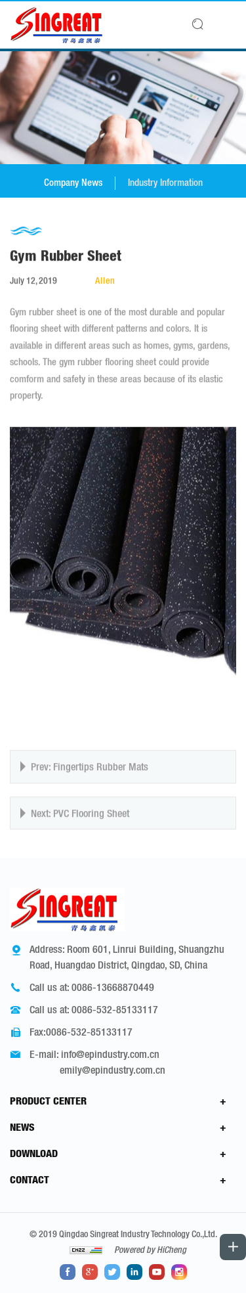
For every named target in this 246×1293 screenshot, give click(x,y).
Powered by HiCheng (150, 1249)
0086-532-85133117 (115, 1009)
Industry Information (165, 182)
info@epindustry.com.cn (110, 1054)
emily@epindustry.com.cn (112, 1070)
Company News (73, 182)
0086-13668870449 (113, 987)
